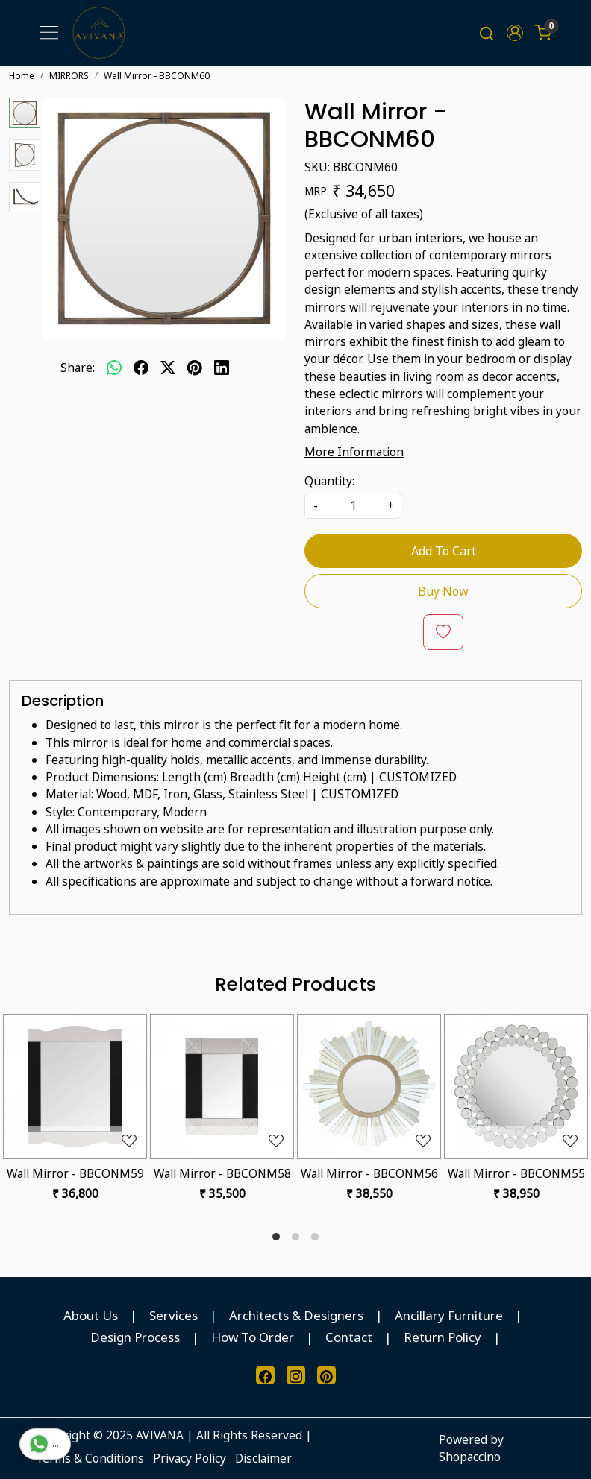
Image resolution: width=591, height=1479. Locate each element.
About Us (90, 1315)
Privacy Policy (189, 1458)
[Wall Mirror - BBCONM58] (222, 1086)
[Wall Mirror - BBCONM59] (75, 1086)
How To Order (252, 1337)
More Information (354, 452)
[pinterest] (194, 368)
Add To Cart (443, 551)
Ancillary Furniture (449, 1315)
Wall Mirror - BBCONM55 (516, 1173)
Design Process (135, 1337)
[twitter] (167, 368)
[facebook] (141, 368)
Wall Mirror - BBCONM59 (75, 1173)
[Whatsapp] (114, 368)
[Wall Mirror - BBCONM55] (516, 1086)
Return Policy (442, 1337)
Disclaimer (263, 1458)
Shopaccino (470, 1456)
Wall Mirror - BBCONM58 (222, 1173)
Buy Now (443, 591)
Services (173, 1315)
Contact (348, 1337)
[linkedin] (221, 368)
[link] (486, 33)
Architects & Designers (296, 1315)
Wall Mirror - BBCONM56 (369, 1173)
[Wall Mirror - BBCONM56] (369, 1086)
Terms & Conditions (90, 1458)
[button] (515, 33)
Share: (77, 367)
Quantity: (329, 481)
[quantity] (352, 506)
